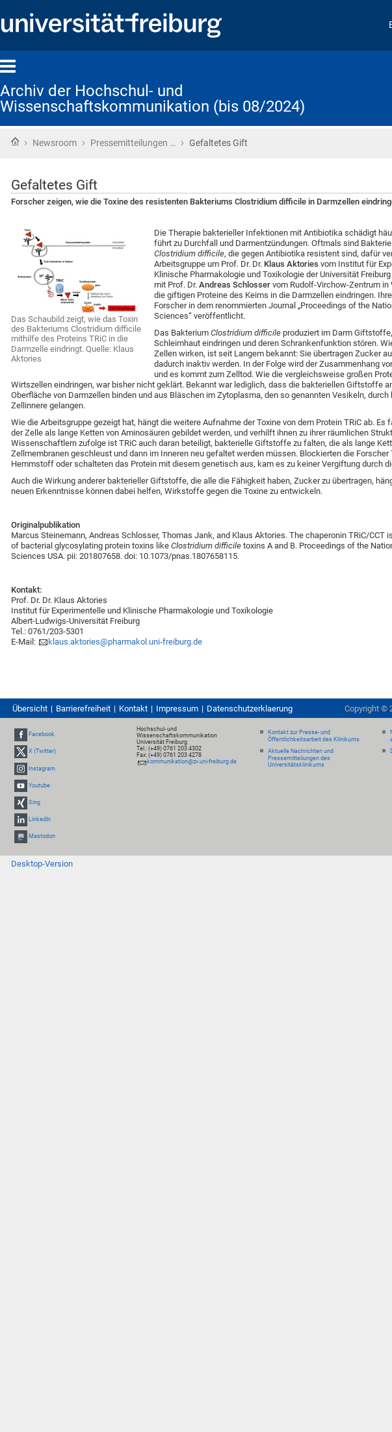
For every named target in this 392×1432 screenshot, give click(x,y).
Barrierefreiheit (83, 708)
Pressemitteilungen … (133, 143)
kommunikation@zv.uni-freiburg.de (192, 761)
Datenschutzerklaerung (250, 708)
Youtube (39, 785)
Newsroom (55, 143)
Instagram (42, 768)
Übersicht (29, 708)
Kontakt (133, 708)
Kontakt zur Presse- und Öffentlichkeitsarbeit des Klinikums (313, 736)
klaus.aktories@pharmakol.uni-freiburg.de (125, 642)
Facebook (42, 734)
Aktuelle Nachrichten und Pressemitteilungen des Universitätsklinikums (300, 758)
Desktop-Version (42, 864)
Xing (34, 802)
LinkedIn (40, 819)
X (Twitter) (42, 751)
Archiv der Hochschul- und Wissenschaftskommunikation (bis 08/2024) (152, 99)
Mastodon (42, 836)
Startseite (15, 141)
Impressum (177, 708)
